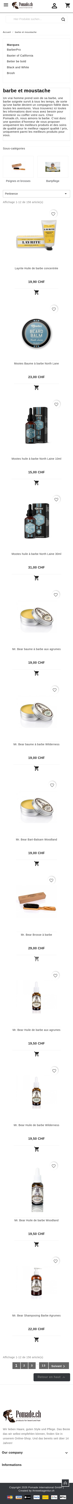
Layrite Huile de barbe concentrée (36, 268)
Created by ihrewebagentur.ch (36, 1490)
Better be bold (16, 61)
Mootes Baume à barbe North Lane (36, 363)
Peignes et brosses (18, 181)
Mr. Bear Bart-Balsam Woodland (36, 839)
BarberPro (14, 49)
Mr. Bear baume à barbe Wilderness (36, 744)
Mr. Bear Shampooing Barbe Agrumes (36, 1315)
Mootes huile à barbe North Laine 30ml (37, 553)
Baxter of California (20, 55)
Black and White (18, 67)
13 (44, 1365)
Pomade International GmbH (45, 1487)
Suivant (58, 1366)
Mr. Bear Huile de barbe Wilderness (36, 1125)
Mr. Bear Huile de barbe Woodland (36, 1220)
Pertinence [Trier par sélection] (36, 193)
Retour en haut (52, 1377)
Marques (13, 44)
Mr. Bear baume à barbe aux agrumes (36, 649)
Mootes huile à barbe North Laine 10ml (37, 458)
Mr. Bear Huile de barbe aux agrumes (36, 1029)
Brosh (11, 73)
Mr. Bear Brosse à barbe (36, 934)
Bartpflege (52, 181)
